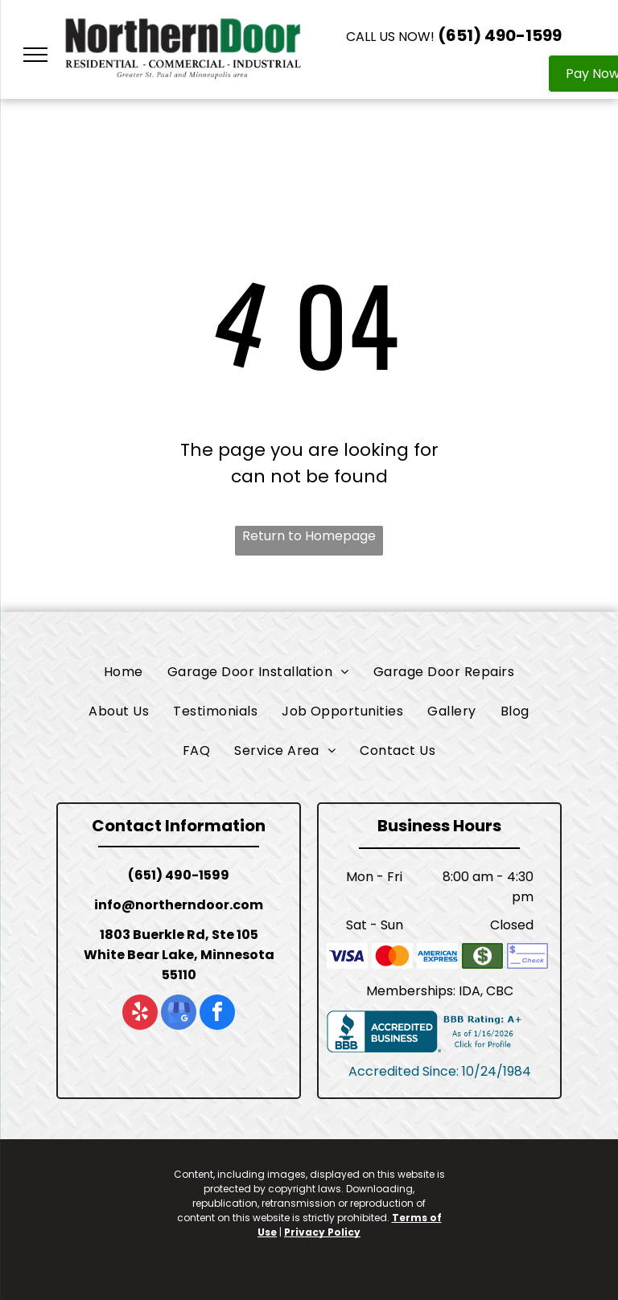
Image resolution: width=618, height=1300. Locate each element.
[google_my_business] (178, 1014)
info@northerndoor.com (178, 905)
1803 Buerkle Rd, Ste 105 (179, 934)
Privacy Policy (322, 1232)
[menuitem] (123, 671)
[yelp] (140, 1014)
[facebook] (217, 1014)
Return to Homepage (309, 536)
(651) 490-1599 (500, 35)
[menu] (35, 55)
